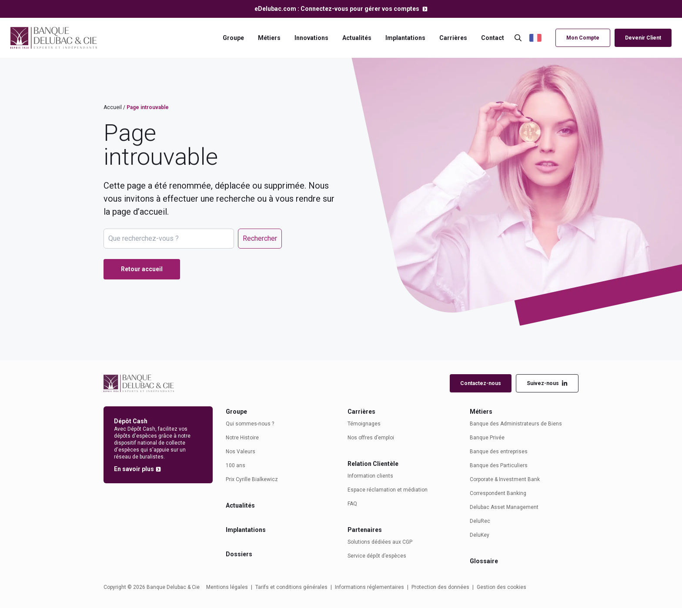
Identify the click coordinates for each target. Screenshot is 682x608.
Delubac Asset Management (504, 507)
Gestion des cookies (501, 587)
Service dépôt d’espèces (377, 556)
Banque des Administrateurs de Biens (516, 424)
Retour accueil (142, 269)
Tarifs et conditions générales (291, 587)
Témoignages (364, 424)
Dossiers (239, 554)
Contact (492, 37)
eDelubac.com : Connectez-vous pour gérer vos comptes (337, 8)
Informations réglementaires (369, 587)
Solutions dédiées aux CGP (380, 542)
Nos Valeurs (240, 452)
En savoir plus (134, 468)
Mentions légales (227, 587)
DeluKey (479, 535)
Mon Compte (582, 38)
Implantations (405, 37)
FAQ (352, 504)
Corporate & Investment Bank (505, 479)
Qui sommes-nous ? (250, 424)
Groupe (233, 37)
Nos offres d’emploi (371, 438)
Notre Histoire (242, 438)
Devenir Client (643, 38)
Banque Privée (487, 438)
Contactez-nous (480, 383)
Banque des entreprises (499, 452)
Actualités (356, 37)
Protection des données (440, 587)
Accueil (113, 107)
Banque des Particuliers (499, 465)
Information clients (370, 476)
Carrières (453, 37)
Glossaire (484, 561)
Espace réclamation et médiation (388, 490)
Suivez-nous (547, 383)
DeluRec (480, 521)
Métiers (269, 37)
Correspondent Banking (498, 493)
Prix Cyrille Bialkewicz (252, 479)
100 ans (235, 465)
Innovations (311, 37)
